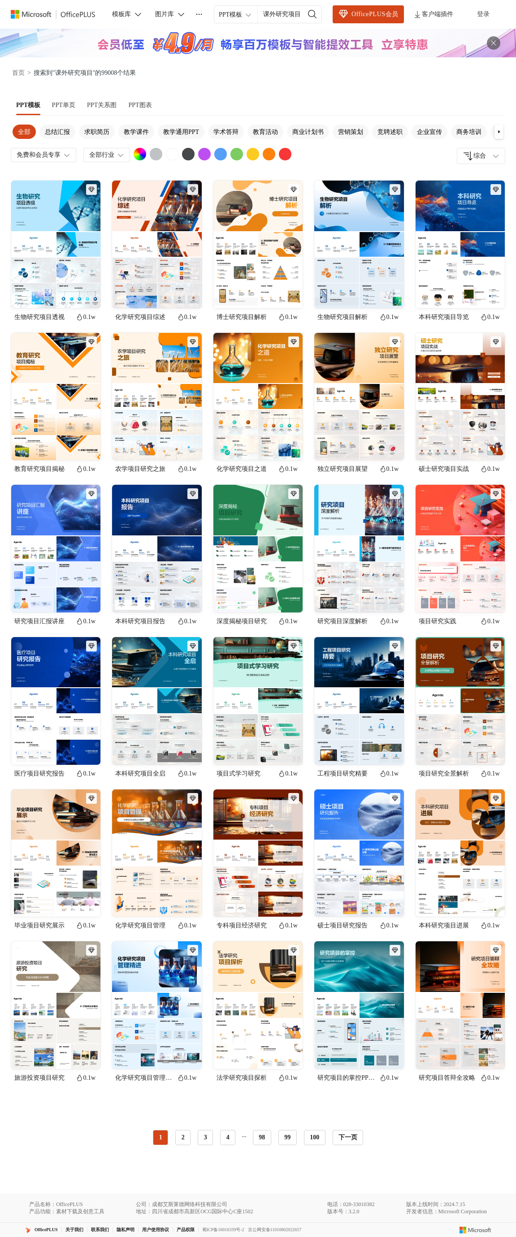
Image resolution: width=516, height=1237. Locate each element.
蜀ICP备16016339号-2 (223, 1229)
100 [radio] (314, 1137)
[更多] (199, 14)
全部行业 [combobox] (107, 155)
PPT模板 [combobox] (236, 14)
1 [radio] (160, 1137)
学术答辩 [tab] (225, 132)
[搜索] (312, 14)
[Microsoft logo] (475, 1230)
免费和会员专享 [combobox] (44, 155)
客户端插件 (433, 14)
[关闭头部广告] (493, 43)
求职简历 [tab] (96, 132)
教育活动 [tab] (265, 132)
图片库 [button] (170, 14)
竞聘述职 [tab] (390, 132)
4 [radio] (228, 1137)
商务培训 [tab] (468, 132)
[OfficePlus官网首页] (58, 14)
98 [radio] (262, 1137)
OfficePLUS (46, 1229)
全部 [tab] (24, 132)
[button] (498, 132)
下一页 (347, 1137)
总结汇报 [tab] (57, 132)
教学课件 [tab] (136, 132)
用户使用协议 (155, 1229)
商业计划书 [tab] (308, 132)
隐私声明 (125, 1229)
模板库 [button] (127, 14)
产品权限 (186, 1229)
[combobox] (481, 156)
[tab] (28, 105)
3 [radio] (205, 1137)
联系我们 (100, 1229)
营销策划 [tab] (350, 132)
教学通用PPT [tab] (181, 132)
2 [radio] (183, 1137)
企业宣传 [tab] (429, 132)
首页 (18, 72)
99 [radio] (287, 1137)
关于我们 (74, 1229)
